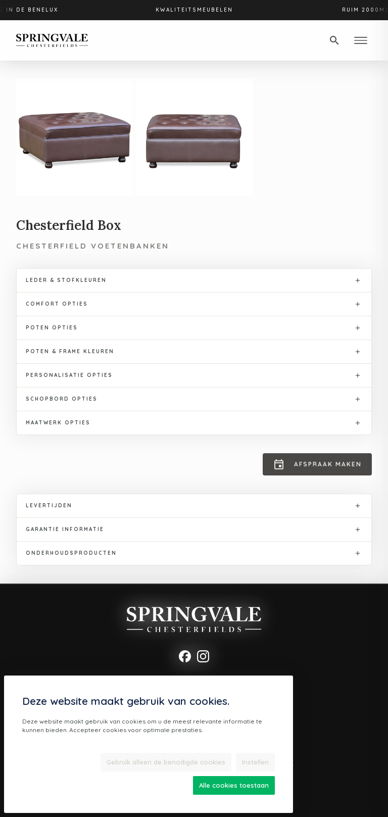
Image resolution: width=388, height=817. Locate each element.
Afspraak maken (317, 464)
